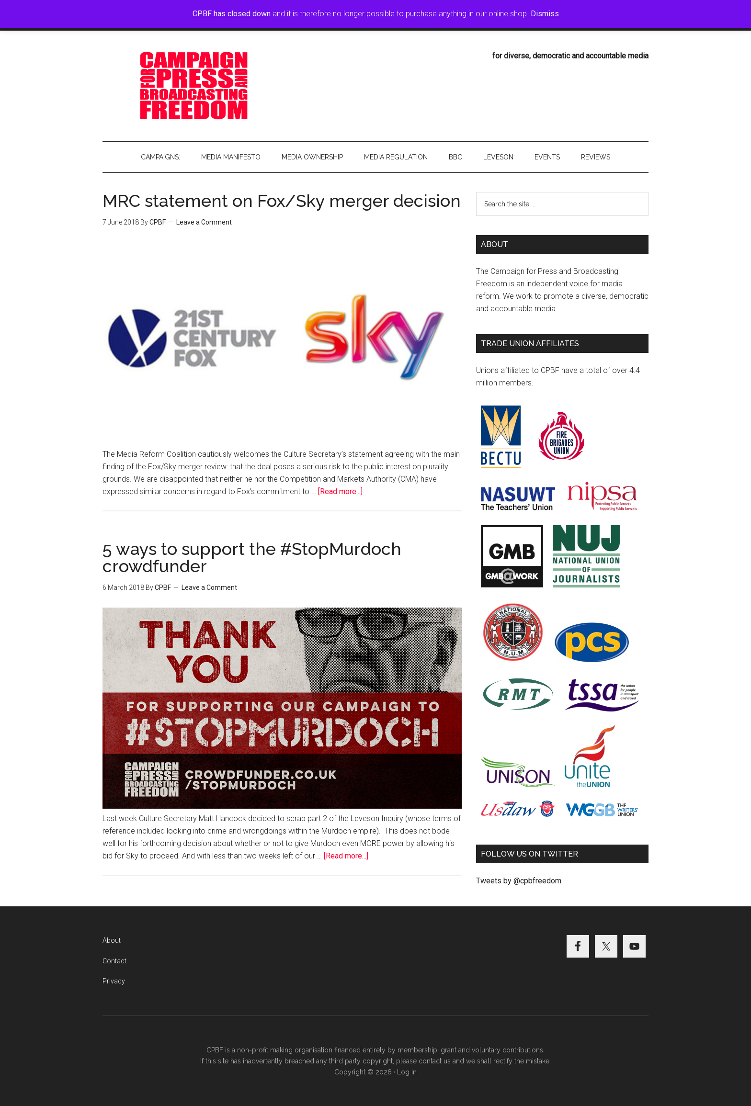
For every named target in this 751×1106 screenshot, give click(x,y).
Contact (114, 961)
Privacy (113, 981)
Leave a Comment (204, 222)
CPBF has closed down (232, 13)
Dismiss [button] (545, 13)
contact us (435, 1061)
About (111, 940)
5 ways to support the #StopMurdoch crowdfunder (251, 557)
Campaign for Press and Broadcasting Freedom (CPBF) (193, 86)
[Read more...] (340, 491)
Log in (407, 1072)
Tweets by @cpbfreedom (518, 880)
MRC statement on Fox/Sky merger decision (281, 201)
